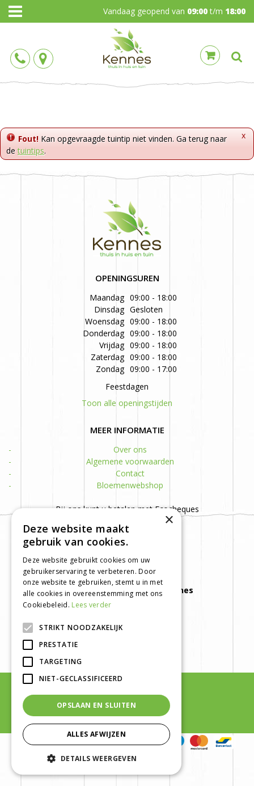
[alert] (96, 641)
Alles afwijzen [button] (96, 734)
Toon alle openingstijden (127, 403)
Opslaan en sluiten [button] (96, 705)
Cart (210, 55)
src (236, 56)
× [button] (168, 520)
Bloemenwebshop (129, 485)
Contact (130, 473)
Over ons (130, 449)
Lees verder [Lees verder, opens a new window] (91, 605)
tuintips (31, 150)
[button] (96, 758)
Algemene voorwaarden (130, 461)
